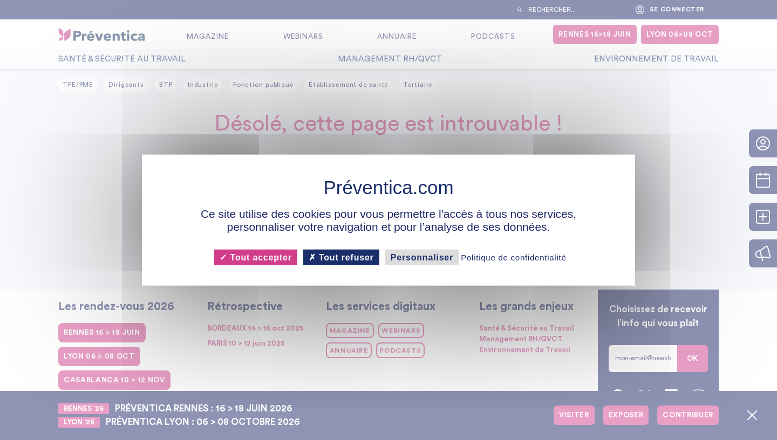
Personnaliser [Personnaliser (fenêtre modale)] (422, 257)
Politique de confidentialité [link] (513, 257)
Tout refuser (341, 257)
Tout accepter (255, 257)
